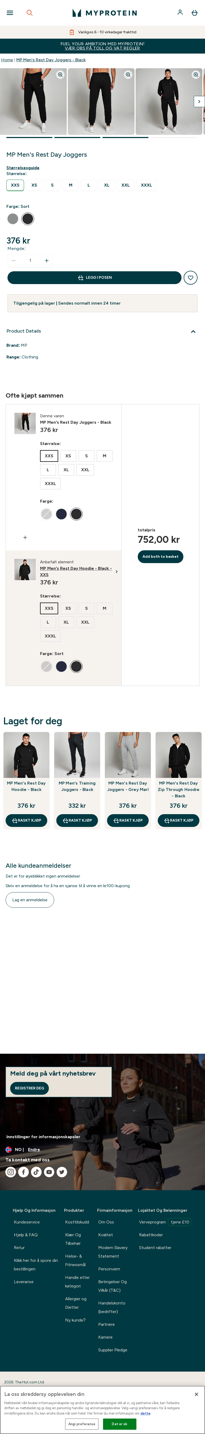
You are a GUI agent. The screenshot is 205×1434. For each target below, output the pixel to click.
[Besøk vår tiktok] (36, 1172)
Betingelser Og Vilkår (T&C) (112, 1286)
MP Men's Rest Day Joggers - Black (51, 59)
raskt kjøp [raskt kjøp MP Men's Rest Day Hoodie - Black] (26, 820)
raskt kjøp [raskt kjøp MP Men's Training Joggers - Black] (77, 820)
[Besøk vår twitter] (62, 1172)
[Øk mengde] (47, 260)
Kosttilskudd (77, 1222)
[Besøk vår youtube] (49, 1172)
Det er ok (119, 1424)
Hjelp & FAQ (26, 1234)
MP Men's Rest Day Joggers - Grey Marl (128, 786)
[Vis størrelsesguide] (24, 168)
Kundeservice (27, 1222)
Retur (19, 1247)
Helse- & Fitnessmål (75, 1260)
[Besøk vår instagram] (10, 1172)
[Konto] (181, 13)
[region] (102, 1410)
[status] (30, 260)
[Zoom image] (60, 74)
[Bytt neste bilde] (199, 101)
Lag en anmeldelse (30, 899)
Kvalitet (105, 1234)
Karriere (105, 1337)
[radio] (15, 185)
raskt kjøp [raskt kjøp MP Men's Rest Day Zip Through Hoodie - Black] (179, 820)
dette (145, 1413)
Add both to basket (161, 556)
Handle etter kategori (77, 1281)
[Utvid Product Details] (102, 331)
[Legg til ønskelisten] (191, 278)
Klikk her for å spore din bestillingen (36, 1264)
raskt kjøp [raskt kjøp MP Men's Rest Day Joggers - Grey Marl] (128, 820)
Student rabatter (155, 1247)
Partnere (106, 1324)
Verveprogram (165, 1222)
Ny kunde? (75, 1320)
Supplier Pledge (112, 1349)
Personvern (109, 1268)
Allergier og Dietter (75, 1303)
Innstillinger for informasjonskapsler (43, 1136)
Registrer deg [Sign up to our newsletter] (29, 1088)
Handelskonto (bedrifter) (111, 1307)
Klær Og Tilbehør (73, 1239)
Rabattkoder (151, 1234)
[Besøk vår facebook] (23, 1172)
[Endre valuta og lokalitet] (102, 1149)
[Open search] (29, 13)
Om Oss (106, 1222)
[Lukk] (196, 1394)
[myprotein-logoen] (105, 13)
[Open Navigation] (10, 13)
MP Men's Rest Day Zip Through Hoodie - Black (178, 789)
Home (7, 59)
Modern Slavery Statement (113, 1252)
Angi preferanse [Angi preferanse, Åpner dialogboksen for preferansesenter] (81, 1424)
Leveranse (24, 1281)
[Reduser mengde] (13, 260)
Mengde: (16, 248)
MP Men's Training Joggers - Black (77, 786)
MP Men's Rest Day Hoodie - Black (26, 786)
